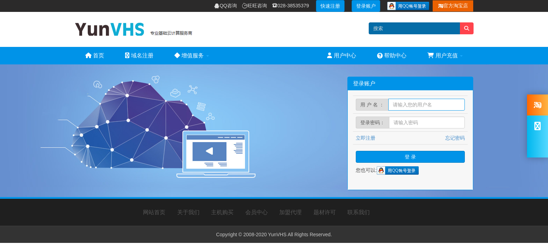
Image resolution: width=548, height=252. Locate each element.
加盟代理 (290, 212)
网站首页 (154, 212)
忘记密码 (455, 138)
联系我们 (358, 212)
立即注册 (365, 138)
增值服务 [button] (191, 55)
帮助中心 (391, 55)
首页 (94, 55)
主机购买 (222, 212)
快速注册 (330, 6)
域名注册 (139, 55)
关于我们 (188, 212)
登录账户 (366, 6)
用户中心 (341, 55)
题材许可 (324, 212)
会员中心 (256, 212)
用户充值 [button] (445, 55)
